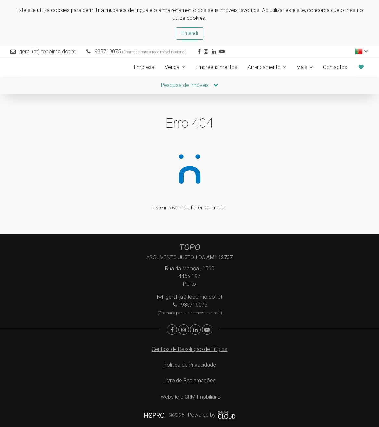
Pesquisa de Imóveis (189, 85)
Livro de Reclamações (190, 380)
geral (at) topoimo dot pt (47, 51)
